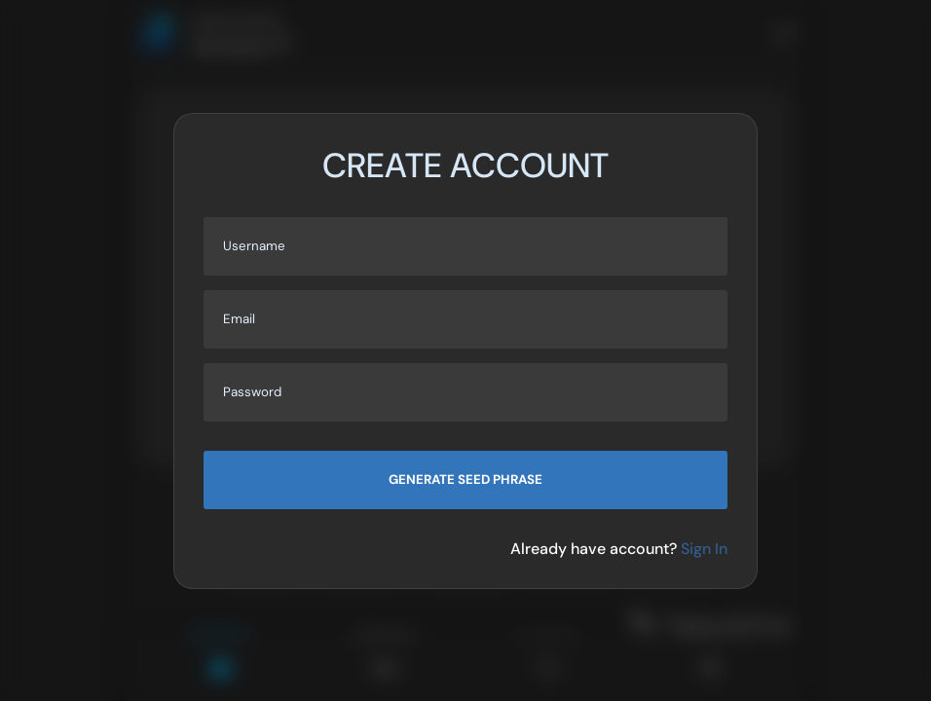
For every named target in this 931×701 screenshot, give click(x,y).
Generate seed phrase (465, 479)
